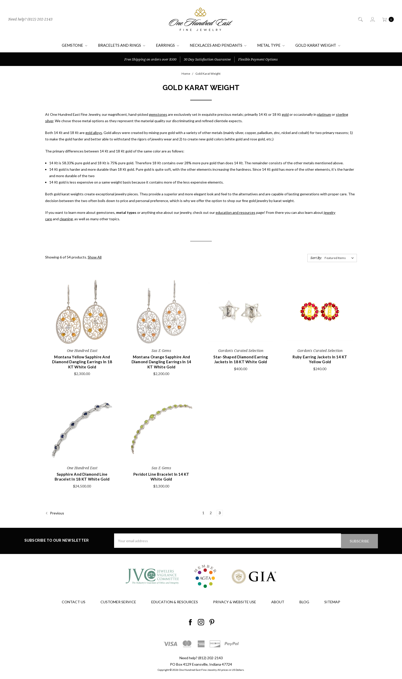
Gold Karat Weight (317, 45)
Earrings (167, 45)
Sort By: (316, 258)
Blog (304, 601)
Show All (95, 257)
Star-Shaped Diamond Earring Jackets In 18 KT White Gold (240, 359)
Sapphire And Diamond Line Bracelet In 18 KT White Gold (82, 477)
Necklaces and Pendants (218, 45)
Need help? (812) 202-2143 (30, 19)
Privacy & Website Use (234, 601)
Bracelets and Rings (121, 45)
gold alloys (93, 132)
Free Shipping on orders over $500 (150, 59)
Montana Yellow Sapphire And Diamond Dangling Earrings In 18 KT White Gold (82, 362)
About (277, 601)
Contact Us (73, 601)
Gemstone (74, 45)
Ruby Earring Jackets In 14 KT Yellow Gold (320, 359)
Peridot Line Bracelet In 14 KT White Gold (161, 477)
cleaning (66, 219)
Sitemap (332, 601)
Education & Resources (174, 601)
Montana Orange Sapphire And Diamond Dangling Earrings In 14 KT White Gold (162, 362)
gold (285, 114)
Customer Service (118, 601)
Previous (54, 513)
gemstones (158, 114)
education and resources (235, 212)
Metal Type (271, 45)
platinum (324, 114)
